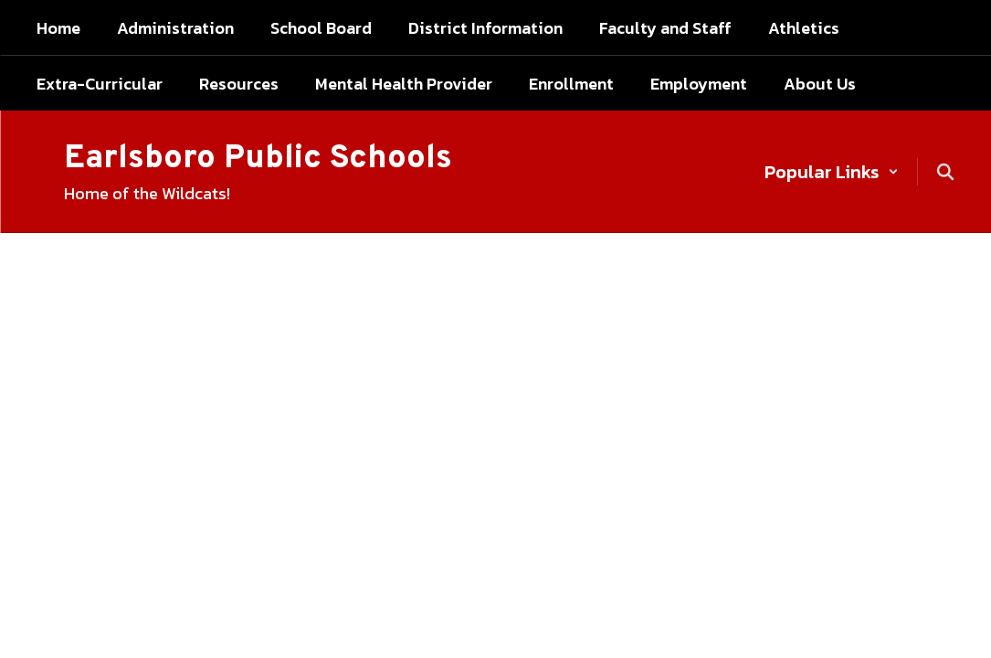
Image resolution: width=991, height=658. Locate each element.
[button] (831, 172)
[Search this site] (945, 172)
